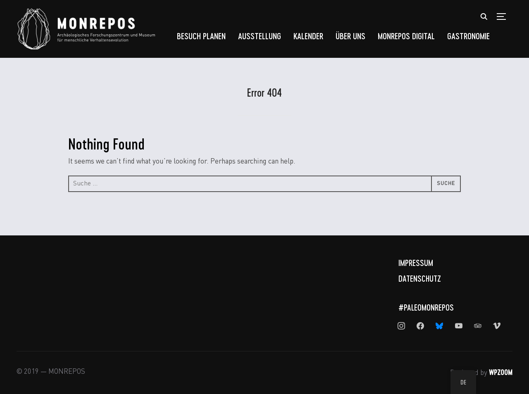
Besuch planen (201, 36)
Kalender (308, 36)
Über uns (350, 36)
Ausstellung (259, 36)
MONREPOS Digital (406, 36)
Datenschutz (419, 278)
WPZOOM (500, 372)
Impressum (415, 263)
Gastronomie (468, 36)
